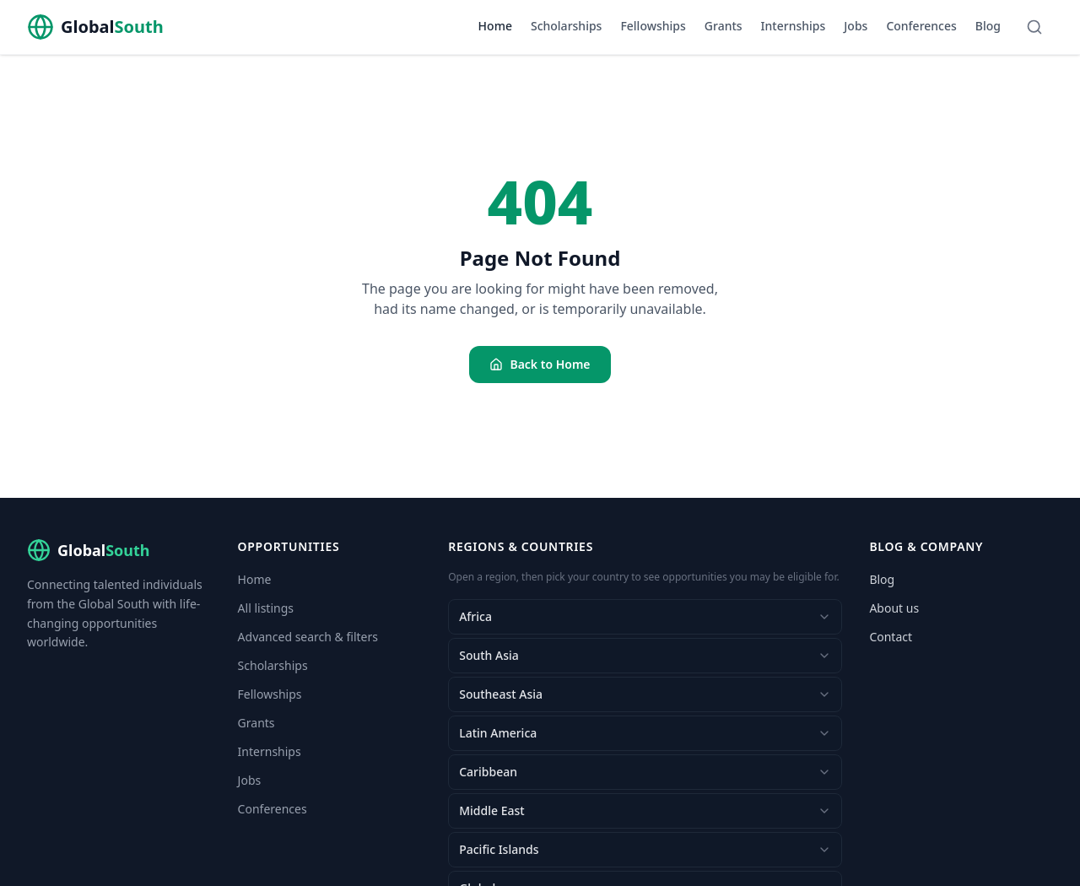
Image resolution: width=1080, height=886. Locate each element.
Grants (723, 26)
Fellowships (652, 26)
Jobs (855, 26)
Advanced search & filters (308, 637)
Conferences (921, 26)
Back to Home (539, 364)
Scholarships (566, 26)
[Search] (1034, 27)
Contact (890, 637)
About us (894, 608)
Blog (988, 26)
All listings (266, 608)
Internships (793, 26)
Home (495, 26)
